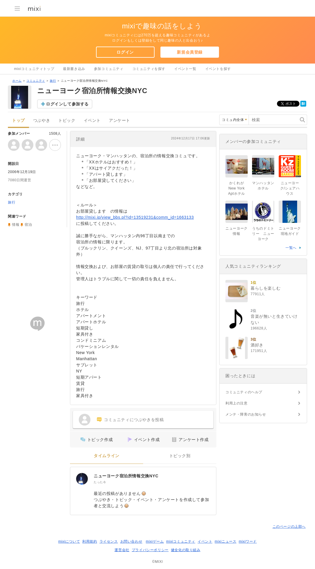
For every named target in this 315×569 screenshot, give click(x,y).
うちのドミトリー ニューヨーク (263, 233)
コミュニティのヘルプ (243, 392)
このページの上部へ (289, 526)
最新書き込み (74, 69)
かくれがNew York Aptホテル (238, 188)
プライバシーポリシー (150, 550)
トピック (66, 120)
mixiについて (69, 541)
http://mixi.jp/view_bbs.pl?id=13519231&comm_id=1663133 (135, 217)
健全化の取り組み (186, 550)
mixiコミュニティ (180, 541)
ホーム (17, 80)
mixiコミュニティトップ (34, 69)
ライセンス (109, 541)
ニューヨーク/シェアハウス (290, 188)
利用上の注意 (236, 403)
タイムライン (106, 456)
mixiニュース (225, 541)
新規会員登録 (190, 52)
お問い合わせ (131, 541)
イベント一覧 (185, 69)
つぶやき (41, 120)
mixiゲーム (155, 541)
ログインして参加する (67, 104)
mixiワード (248, 541)
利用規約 (89, 541)
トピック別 (180, 456)
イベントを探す (218, 69)
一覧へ (291, 248)
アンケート (119, 120)
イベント (92, 120)
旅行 (53, 80)
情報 (15, 225)
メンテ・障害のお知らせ (245, 414)
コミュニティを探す (148, 69)
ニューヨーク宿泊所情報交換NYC (126, 476)
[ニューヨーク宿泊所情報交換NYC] (82, 479)
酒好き (257, 345)
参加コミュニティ (109, 69)
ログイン (125, 52)
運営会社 (121, 550)
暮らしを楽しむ (265, 288)
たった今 (100, 482)
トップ (18, 120)
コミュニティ (35, 80)
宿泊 (28, 225)
